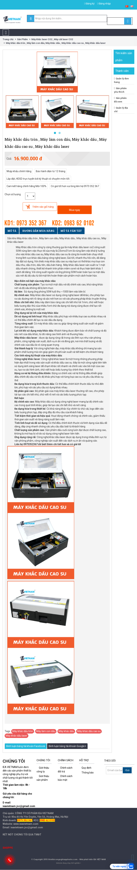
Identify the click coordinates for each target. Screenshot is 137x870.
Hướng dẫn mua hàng (38, 230)
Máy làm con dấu (45, 731)
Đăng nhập (104, 3)
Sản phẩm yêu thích (120, 90)
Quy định (86, 767)
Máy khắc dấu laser (16, 735)
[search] (31, 18)
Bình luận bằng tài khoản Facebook (25, 746)
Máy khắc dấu (66, 731)
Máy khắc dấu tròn (22, 731)
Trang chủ (8, 39)
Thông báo (88, 772)
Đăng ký (89, 3)
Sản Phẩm (22, 39)
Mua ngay (74, 210)
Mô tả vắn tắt (71, 230)
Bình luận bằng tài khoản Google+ (67, 746)
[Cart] (120, 21)
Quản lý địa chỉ (121, 109)
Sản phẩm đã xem (120, 100)
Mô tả (11, 230)
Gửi (127, 770)
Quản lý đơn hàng (121, 80)
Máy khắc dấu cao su (89, 731)
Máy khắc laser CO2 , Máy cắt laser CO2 (52, 39)
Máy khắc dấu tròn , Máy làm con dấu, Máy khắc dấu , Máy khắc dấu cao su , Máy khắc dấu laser (56, 43)
